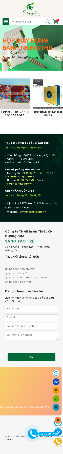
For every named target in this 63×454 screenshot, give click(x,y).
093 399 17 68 (48, 434)
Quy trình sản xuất (16, 273)
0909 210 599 (34, 173)
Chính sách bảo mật (18, 282)
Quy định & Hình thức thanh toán (26, 278)
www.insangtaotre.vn (33, 212)
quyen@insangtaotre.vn (20, 177)
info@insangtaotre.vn (18, 184)
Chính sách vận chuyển (20, 269)
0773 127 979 (25, 180)
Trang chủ (9, 57)
